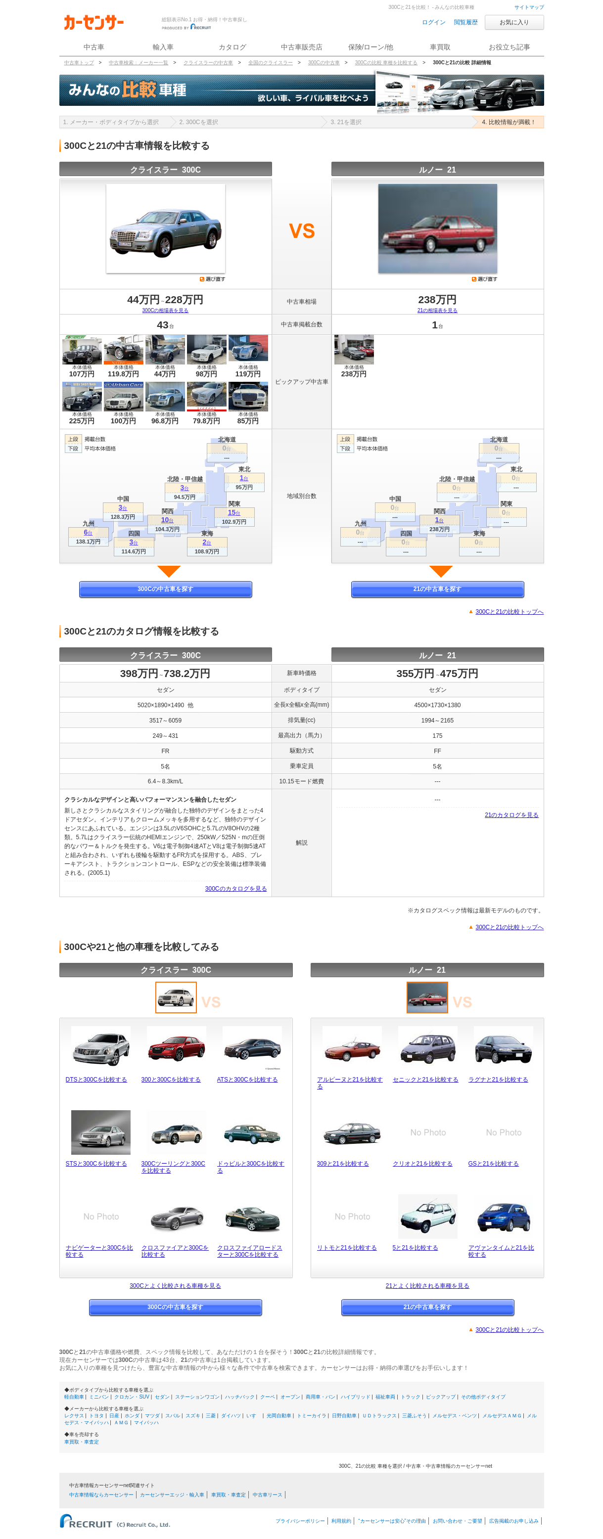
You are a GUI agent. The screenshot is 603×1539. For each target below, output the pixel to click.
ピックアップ (441, 1397)
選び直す (213, 278)
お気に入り (514, 22)
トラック (410, 1397)
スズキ (193, 1415)
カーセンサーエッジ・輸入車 (172, 1494)
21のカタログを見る (512, 815)
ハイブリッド (356, 1397)
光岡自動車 (279, 1415)
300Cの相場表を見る (165, 310)
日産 (114, 1415)
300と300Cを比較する (171, 1079)
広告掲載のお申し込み (514, 1521)
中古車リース (267, 1494)
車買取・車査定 (81, 1442)
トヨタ (96, 1415)
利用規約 (341, 1521)
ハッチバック (240, 1397)
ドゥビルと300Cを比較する (251, 1167)
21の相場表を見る (437, 310)
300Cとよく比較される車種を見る (175, 1285)
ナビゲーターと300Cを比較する (100, 1251)
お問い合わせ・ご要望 (457, 1521)
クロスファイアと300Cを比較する (175, 1251)
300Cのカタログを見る (236, 888)
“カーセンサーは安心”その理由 (392, 1521)
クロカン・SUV (131, 1397)
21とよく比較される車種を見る (427, 1285)
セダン (162, 1397)
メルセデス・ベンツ (454, 1415)
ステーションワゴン (197, 1397)
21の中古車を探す (438, 589)
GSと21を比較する (493, 1163)
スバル (172, 1415)
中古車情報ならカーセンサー (101, 1494)
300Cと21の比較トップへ (509, 611)
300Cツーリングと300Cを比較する (173, 1167)
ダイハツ (231, 1415)
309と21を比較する (343, 1163)
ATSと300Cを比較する (247, 1079)
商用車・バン (320, 1397)
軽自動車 (74, 1397)
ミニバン (99, 1397)
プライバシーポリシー (300, 1521)
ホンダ (132, 1415)
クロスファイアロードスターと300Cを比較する (249, 1251)
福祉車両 (385, 1397)
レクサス (74, 1415)
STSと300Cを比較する (96, 1163)
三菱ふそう (414, 1415)
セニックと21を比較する (426, 1079)
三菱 (211, 1415)
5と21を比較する (415, 1247)
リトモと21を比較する (347, 1247)
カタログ (232, 47)
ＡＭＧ (121, 1422)
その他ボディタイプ (483, 1397)
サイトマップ (529, 7)
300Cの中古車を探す (165, 589)
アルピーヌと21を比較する (350, 1083)
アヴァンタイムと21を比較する (501, 1251)
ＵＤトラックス (379, 1415)
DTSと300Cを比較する (97, 1079)
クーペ (267, 1397)
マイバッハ (146, 1422)
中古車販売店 (302, 47)
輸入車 (163, 47)
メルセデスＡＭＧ (502, 1415)
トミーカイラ (311, 1415)
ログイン (434, 22)
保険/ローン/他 (371, 47)
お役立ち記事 (509, 47)
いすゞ (253, 1415)
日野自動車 (344, 1415)
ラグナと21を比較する (498, 1079)
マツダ (152, 1415)
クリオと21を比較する (423, 1163)
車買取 (440, 47)
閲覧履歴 (466, 22)
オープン (290, 1397)
